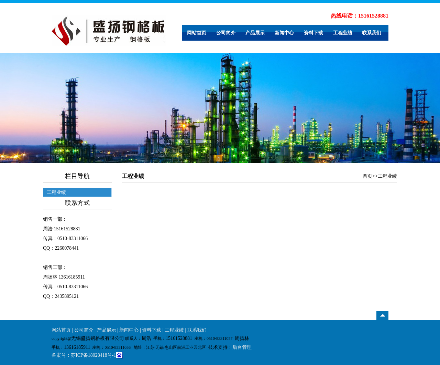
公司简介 (225, 32)
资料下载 (313, 32)
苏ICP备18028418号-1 (93, 355)
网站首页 (196, 32)
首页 (367, 176)
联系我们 (371, 32)
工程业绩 (342, 32)
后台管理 (242, 347)
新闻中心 (284, 32)
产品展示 (255, 32)
